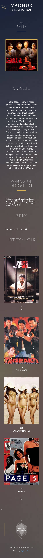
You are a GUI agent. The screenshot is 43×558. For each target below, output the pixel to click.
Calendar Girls (21, 429)
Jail (21, 308)
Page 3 (21, 490)
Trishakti (21, 368)
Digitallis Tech (25, 551)
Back (21, 499)
